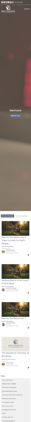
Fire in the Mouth (7, 380)
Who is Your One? (7, 406)
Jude (3, 413)
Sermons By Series (21, 216)
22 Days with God (7, 417)
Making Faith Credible (9, 384)
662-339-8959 (18, 2)
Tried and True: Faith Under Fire (12, 395)
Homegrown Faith (8, 402)
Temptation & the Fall (9, 410)
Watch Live (15, 116)
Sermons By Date (7, 216)
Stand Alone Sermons (9, 398)
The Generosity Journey (9, 391)
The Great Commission (9, 387)
